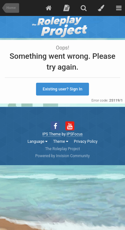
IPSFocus (75, 134)
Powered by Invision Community (62, 156)
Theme (60, 141)
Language (37, 141)
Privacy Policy (86, 141)
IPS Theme (51, 134)
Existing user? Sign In (62, 89)
